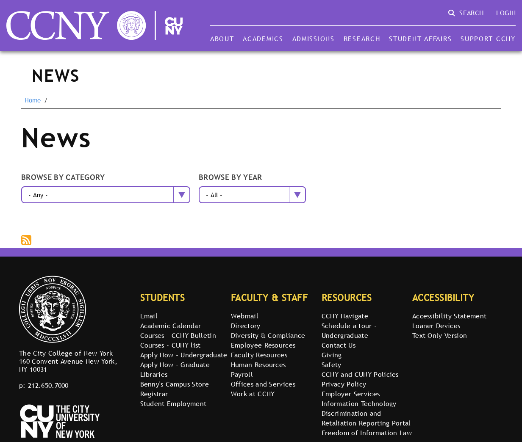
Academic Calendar (170, 325)
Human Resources (258, 364)
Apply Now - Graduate (175, 364)
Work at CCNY (253, 393)
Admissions (313, 38)
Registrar (154, 393)
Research (362, 38)
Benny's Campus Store (174, 384)
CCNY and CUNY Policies (360, 374)
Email (149, 315)
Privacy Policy (344, 384)
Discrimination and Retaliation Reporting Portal (366, 418)
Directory (246, 325)
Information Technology (359, 403)
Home (33, 100)
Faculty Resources (259, 354)
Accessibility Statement (449, 315)
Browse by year (230, 177)
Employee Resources (263, 345)
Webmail (244, 315)
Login (506, 13)
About (222, 38)
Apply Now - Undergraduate (184, 354)
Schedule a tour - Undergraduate (349, 330)
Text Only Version (439, 335)
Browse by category (63, 177)
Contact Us (338, 345)
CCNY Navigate (345, 315)
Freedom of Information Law (367, 432)
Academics (263, 38)
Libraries (154, 374)
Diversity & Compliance (268, 335)
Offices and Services (263, 384)
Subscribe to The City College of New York (27, 241)
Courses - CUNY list (170, 345)
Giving (332, 354)
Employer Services (351, 393)
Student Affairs (420, 38)
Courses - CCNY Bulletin (178, 335)
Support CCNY (488, 38)
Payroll (242, 374)
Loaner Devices (436, 325)
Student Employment (173, 403)
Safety (332, 364)
